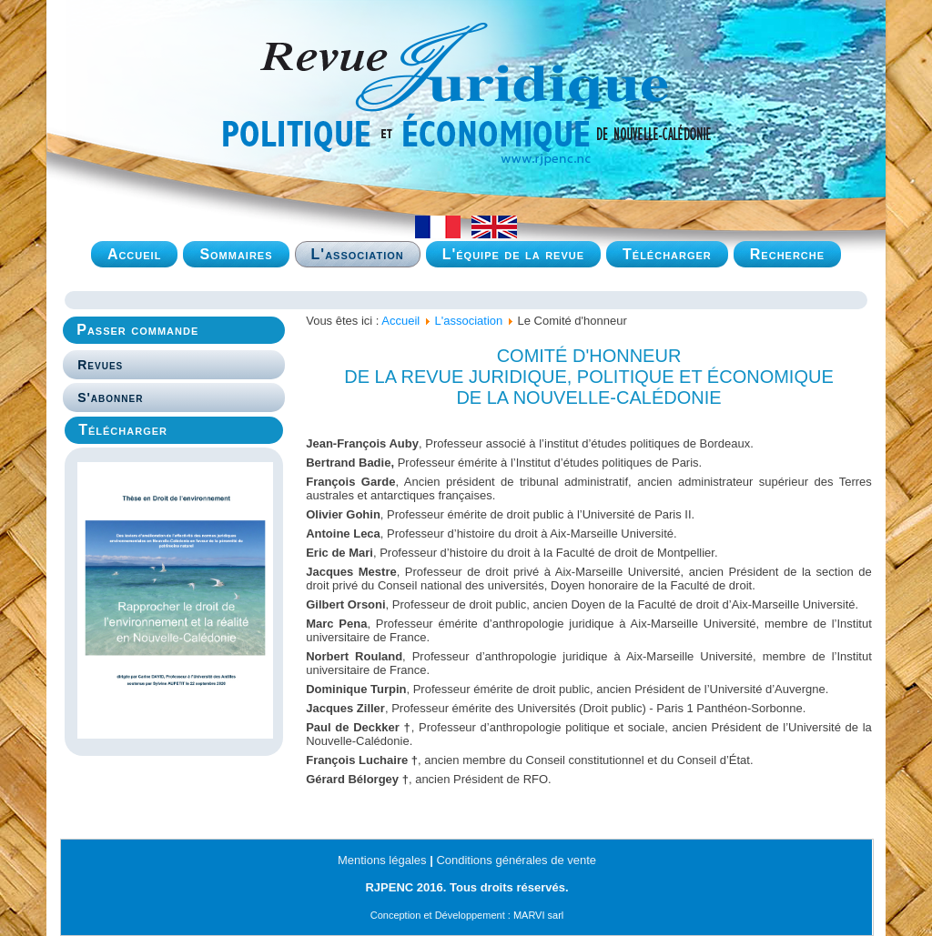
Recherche (787, 254)
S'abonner (110, 397)
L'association (357, 254)
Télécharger (667, 254)
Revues (100, 364)
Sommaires (235, 254)
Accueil (134, 254)
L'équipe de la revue (513, 254)
